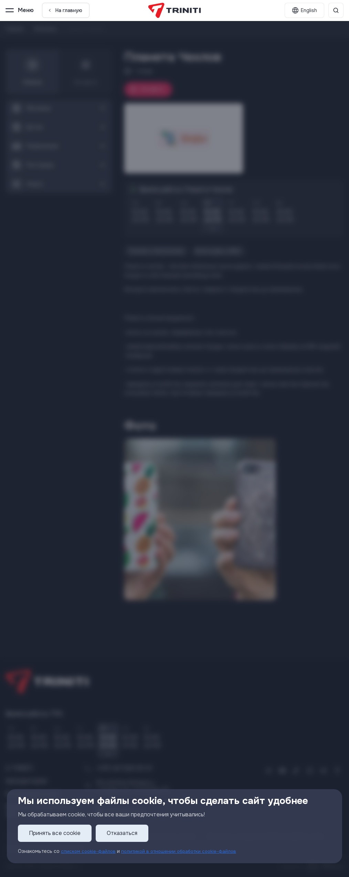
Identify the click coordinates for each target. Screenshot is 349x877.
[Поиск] (335, 10)
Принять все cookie (55, 833)
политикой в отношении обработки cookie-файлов (183, 851)
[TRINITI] (174, 10)
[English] (304, 10)
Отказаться (122, 833)
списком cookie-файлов (89, 851)
